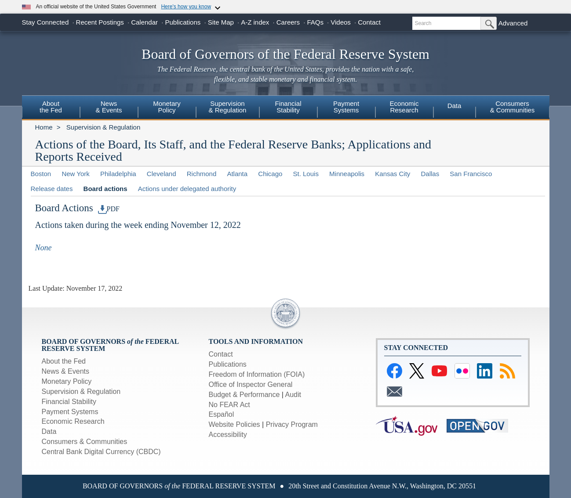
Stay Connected (45, 22)
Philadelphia (118, 173)
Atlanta (237, 173)
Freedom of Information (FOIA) (257, 374)
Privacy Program (292, 424)
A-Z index (255, 22)
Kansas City (392, 173)
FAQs (315, 22)
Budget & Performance (244, 394)
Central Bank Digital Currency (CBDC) (101, 451)
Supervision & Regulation (103, 127)
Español (221, 414)
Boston (41, 173)
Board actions (105, 188)
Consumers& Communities (512, 107)
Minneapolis (346, 173)
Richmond (202, 173)
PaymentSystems (346, 107)
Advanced (513, 23)
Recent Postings (100, 22)
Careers (288, 22)
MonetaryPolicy (167, 107)
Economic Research (73, 421)
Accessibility (228, 434)
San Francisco (471, 173)
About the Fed (64, 361)
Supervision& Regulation (228, 107)
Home (44, 127)
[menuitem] (51, 108)
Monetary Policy (67, 381)
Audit (293, 394)
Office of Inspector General (251, 384)
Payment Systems (70, 411)
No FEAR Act (229, 404)
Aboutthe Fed (51, 107)
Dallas (430, 173)
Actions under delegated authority (187, 188)
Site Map (221, 22)
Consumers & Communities (84, 441)
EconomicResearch (404, 107)
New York (75, 173)
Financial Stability (69, 401)
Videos (341, 22)
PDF (109, 209)
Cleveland (161, 173)
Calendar (144, 22)
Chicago (270, 173)
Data (454, 105)
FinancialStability (288, 107)
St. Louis (306, 173)
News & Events (108, 107)
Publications (182, 22)
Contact (369, 22)
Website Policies (234, 424)
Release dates (52, 188)
